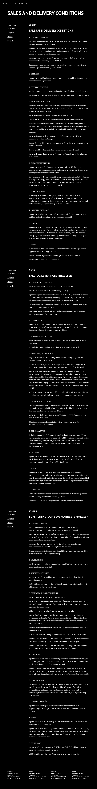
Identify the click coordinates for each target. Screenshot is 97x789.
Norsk (9, 37)
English (10, 33)
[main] (48, 13)
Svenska (10, 41)
